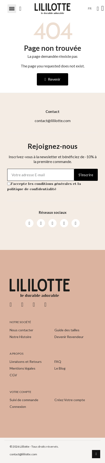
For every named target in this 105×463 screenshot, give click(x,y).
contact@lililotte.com (23, 454)
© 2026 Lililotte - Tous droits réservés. (34, 446)
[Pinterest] (64, 223)
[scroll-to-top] (96, 454)
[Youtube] (52, 223)
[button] (11, 8)
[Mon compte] (98, 8)
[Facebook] (29, 223)
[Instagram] (41, 223)
